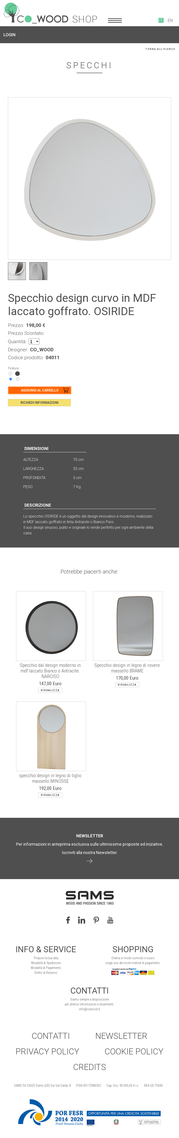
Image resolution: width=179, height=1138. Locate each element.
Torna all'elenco (160, 49)
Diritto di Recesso (45, 973)
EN (170, 20)
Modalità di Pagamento (46, 968)
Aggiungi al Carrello (40, 390)
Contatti (51, 1036)
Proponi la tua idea (46, 958)
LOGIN (9, 34)
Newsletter (121, 1036)
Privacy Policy (47, 1051)
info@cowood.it (89, 1009)
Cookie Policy (134, 1051)
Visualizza (50, 690)
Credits (89, 1067)
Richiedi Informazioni (40, 402)
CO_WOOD (42, 349)
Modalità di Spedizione (46, 963)
